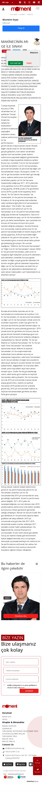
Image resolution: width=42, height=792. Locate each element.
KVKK (4, 774)
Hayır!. (29, 63)
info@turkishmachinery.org (14, 748)
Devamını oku (21, 616)
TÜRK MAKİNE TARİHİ (9, 736)
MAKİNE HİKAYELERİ (9, 726)
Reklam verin (6, 717)
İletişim (4, 719)
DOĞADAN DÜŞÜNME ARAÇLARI (13, 734)
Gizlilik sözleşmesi (13, 685)
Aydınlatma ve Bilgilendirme (16, 774)
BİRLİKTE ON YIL (8, 739)
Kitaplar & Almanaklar (13, 722)
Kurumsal (7, 713)
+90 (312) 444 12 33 (12, 752)
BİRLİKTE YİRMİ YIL (8, 741)
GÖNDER (29, 691)
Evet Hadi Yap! (15, 63)
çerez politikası (29, 685)
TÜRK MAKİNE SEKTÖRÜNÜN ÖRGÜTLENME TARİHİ (20, 731)
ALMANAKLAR (7, 729)
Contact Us (8, 744)
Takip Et (21, 28)
